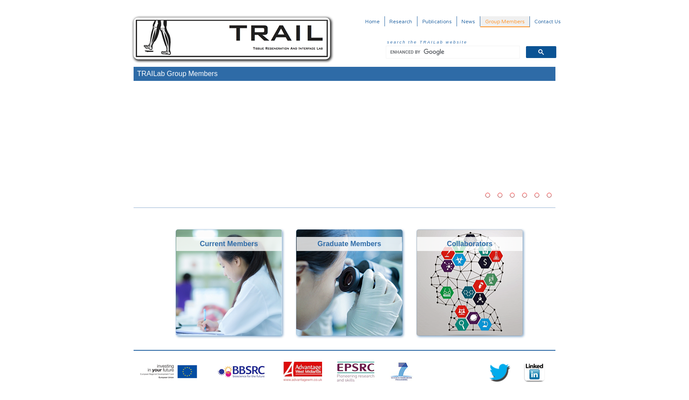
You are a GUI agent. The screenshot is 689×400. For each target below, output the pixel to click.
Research (400, 21)
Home (372, 21)
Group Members (505, 21)
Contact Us (547, 21)
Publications (437, 21)
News (468, 21)
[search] (452, 52)
